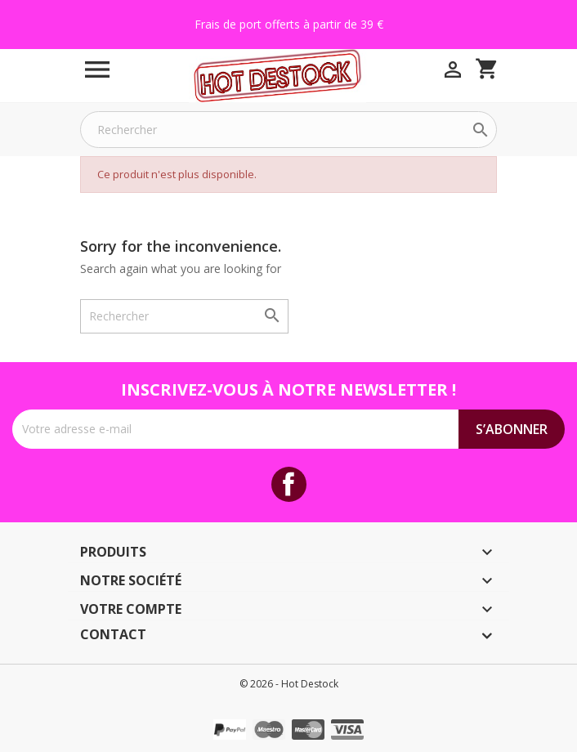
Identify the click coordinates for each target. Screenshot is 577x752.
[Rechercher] (288, 129)
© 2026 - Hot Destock (288, 684)
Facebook (288, 484)
